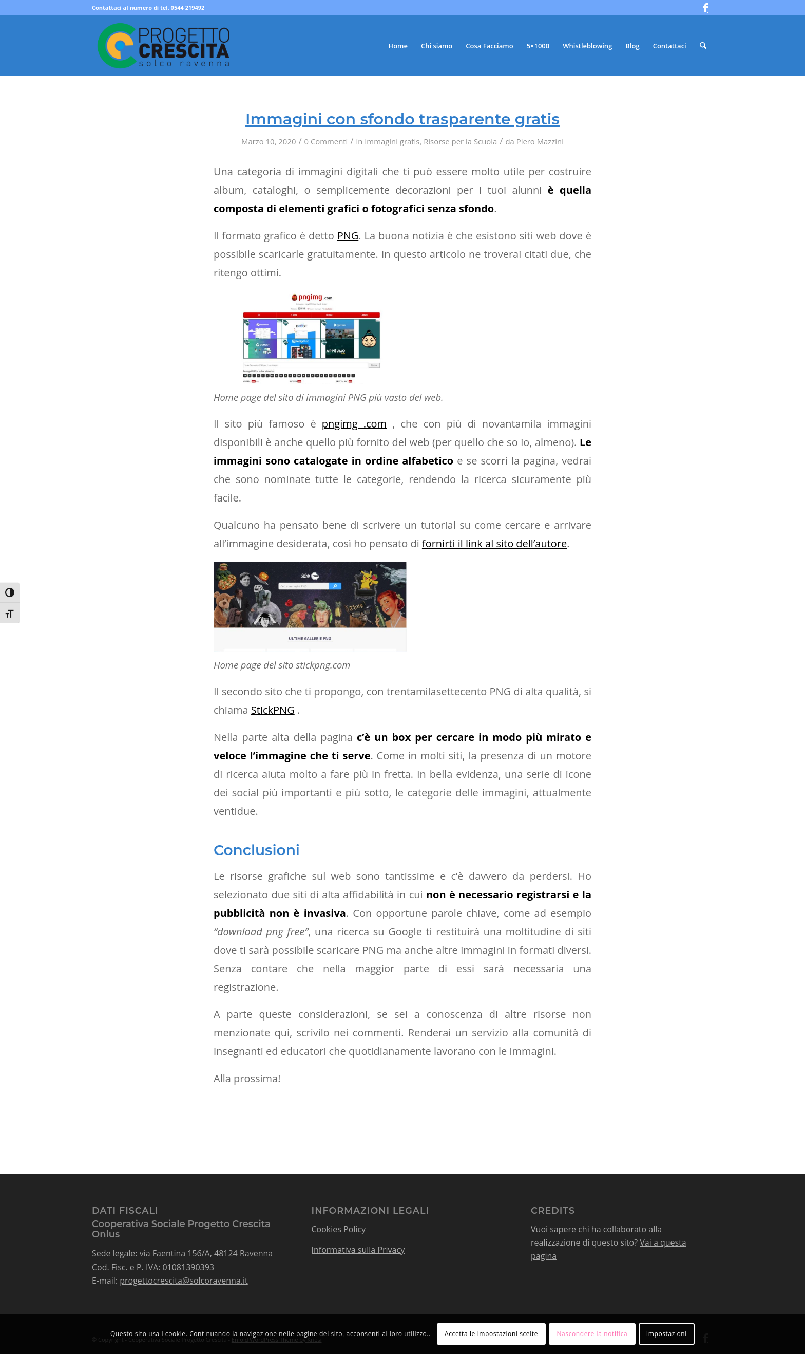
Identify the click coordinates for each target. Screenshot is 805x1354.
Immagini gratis (392, 141)
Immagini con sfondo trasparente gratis (402, 118)
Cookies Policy (339, 1229)
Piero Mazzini (540, 141)
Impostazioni (666, 1333)
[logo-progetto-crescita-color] (164, 45)
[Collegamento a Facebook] (705, 7)
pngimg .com (354, 424)
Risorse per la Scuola (460, 141)
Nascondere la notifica (592, 1333)
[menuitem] (397, 45)
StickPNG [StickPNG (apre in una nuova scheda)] (273, 710)
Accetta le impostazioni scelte (491, 1333)
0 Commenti (326, 141)
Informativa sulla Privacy (358, 1249)
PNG (348, 236)
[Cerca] (703, 45)
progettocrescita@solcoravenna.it (184, 1280)
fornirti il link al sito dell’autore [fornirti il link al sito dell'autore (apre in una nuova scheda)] (494, 543)
